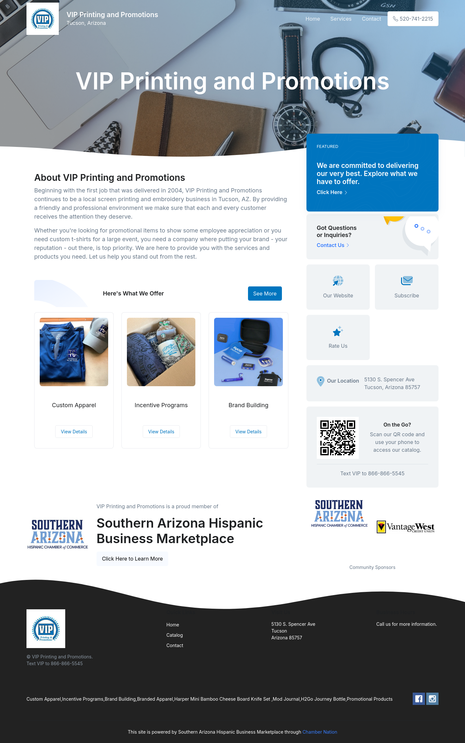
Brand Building (249, 405)
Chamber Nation (320, 732)
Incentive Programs (161, 405)
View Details (74, 431)
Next (443, 527)
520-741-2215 (413, 18)
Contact (371, 18)
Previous (301, 527)
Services (341, 18)
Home (312, 18)
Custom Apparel (74, 405)
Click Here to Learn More (132, 558)
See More (265, 293)
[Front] (43, 19)
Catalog (174, 635)
